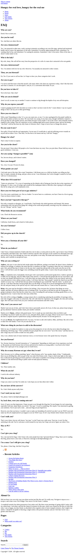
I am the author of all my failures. (18, 491)
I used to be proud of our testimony (19, 465)
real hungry (4, 3)
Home (6, 11)
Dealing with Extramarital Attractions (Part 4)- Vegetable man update (29, 470)
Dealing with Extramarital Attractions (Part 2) (22, 474)
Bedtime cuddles (13, 488)
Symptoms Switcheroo (15, 467)
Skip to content (5, 1)
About (6, 20)
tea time (10, 479)
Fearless (10, 462)
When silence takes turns (16, 489)
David (6, 13)
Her (6, 531)
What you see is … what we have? (19, 468)
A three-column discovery (16, 475)
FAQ (6, 519)
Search (3, 545)
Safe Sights (8, 17)
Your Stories (8, 18)
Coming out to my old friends (17, 463)
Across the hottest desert (16, 458)
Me (6, 533)
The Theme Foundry (17, 548)
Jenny (6, 15)
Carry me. (11, 486)
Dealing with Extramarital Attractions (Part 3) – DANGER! (26, 472)
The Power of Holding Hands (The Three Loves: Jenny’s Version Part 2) (30, 481)
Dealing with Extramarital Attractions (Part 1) (22, 477)
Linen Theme (5, 548)
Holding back (12, 482)
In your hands (12, 484)
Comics (7, 529)
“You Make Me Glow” (15, 460)
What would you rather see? (13, 521)
